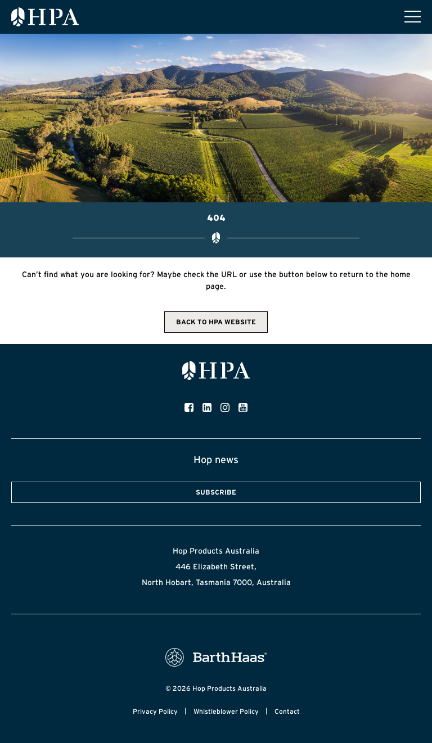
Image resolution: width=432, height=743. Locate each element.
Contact (287, 711)
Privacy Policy (155, 711)
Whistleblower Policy (226, 711)
